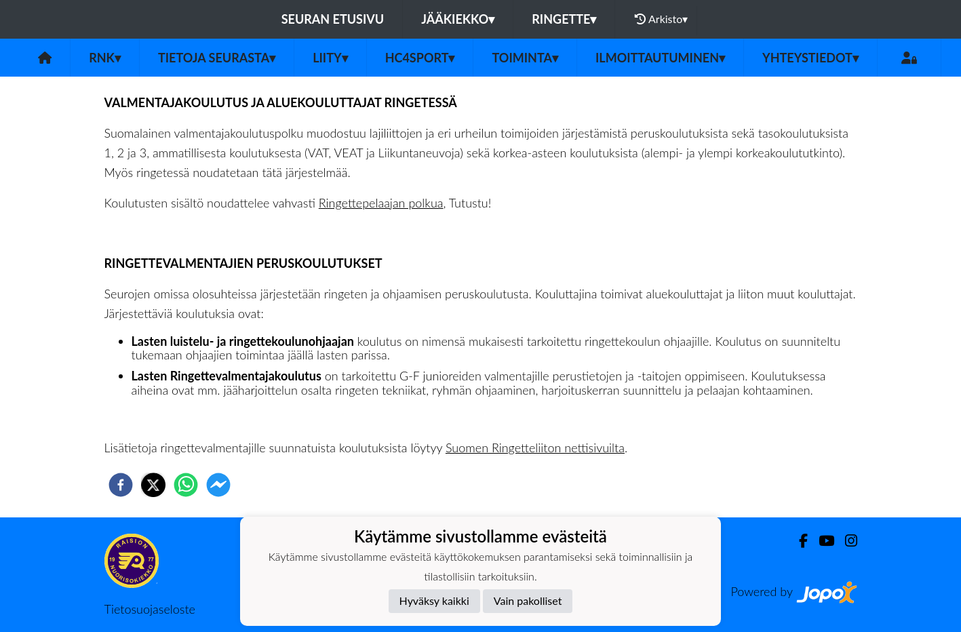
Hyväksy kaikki (434, 600)
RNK (105, 57)
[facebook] (121, 485)
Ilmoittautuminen (660, 57)
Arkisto (661, 19)
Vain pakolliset (528, 600)
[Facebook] (798, 541)
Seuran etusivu (333, 19)
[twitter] (153, 485)
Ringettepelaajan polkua (381, 202)
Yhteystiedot (810, 57)
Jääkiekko (457, 19)
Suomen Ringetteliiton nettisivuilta (535, 447)
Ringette (564, 19)
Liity (330, 57)
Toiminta (525, 57)
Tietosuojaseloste (149, 608)
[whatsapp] (186, 485)
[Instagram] (845, 541)
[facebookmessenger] (218, 485)
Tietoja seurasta (216, 57)
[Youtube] (821, 541)
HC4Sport (420, 57)
